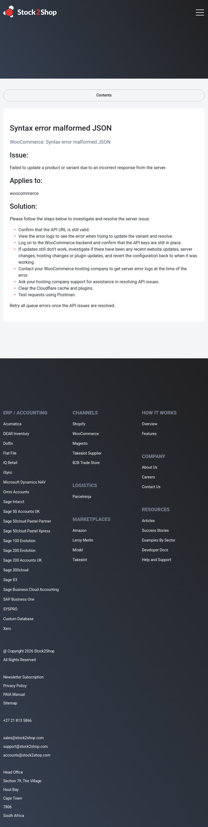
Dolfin (8, 443)
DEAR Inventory (16, 434)
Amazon (80, 530)
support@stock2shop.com (25, 746)
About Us (149, 467)
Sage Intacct (13, 502)
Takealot (80, 560)
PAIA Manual (14, 694)
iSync (7, 472)
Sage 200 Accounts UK (22, 560)
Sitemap (10, 703)
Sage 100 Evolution (19, 541)
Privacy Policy (15, 686)
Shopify (79, 424)
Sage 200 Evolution (19, 550)
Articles (148, 521)
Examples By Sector (158, 540)
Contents (104, 95)
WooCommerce (86, 434)
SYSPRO (10, 609)
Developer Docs (155, 550)
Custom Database (18, 619)
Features (149, 434)
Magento (80, 443)
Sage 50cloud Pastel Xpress (26, 531)
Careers (148, 477)
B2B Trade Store (86, 463)
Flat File (10, 453)
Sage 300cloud (15, 570)
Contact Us (151, 487)
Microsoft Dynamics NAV (24, 482)
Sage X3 (10, 580)
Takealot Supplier (87, 453)
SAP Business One (18, 599)
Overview (149, 424)
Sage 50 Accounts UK (21, 511)
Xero (7, 628)
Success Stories (155, 530)
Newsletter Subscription (23, 677)
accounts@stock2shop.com (26, 755)
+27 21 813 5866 (17, 720)
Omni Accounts (16, 492)
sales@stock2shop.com (23, 738)
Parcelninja (82, 496)
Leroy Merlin (83, 540)
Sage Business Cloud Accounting (31, 589)
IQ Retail (10, 463)
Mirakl (78, 550)
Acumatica (12, 424)
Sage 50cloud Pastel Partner (27, 521)
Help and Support (156, 560)
